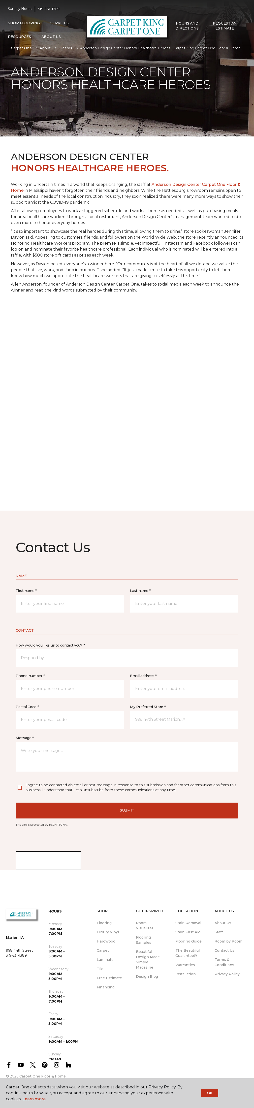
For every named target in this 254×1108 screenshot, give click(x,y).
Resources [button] (19, 36)
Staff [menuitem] (219, 932)
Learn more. (34, 1099)
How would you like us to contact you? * (50, 645)
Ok (209, 1093)
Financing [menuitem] (106, 987)
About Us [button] (51, 36)
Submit (127, 810)
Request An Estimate (225, 26)
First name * (26, 590)
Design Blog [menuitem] (147, 976)
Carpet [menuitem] (103, 950)
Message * (24, 738)
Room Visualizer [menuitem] (144, 925)
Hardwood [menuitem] (106, 941)
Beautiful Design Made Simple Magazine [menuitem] (148, 959)
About (45, 48)
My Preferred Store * (147, 707)
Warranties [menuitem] (185, 965)
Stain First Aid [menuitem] (187, 932)
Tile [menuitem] (100, 969)
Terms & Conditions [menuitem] (224, 962)
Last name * (140, 590)
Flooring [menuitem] (104, 923)
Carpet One (21, 48)
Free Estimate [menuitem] (109, 978)
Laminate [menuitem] (105, 959)
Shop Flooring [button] (24, 23)
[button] (172, 39)
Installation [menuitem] (185, 974)
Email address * (143, 676)
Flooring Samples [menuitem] (143, 940)
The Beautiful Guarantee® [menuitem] (187, 953)
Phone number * (30, 676)
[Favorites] (178, 39)
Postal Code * (27, 707)
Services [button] (59, 23)
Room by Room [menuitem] (228, 941)
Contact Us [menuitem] (224, 950)
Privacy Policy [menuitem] (227, 974)
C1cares (65, 48)
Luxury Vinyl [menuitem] (108, 932)
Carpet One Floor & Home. (42, 1076)
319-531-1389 (48, 9)
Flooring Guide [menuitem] (188, 941)
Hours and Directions (186, 26)
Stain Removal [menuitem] (188, 923)
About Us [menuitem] (223, 923)
